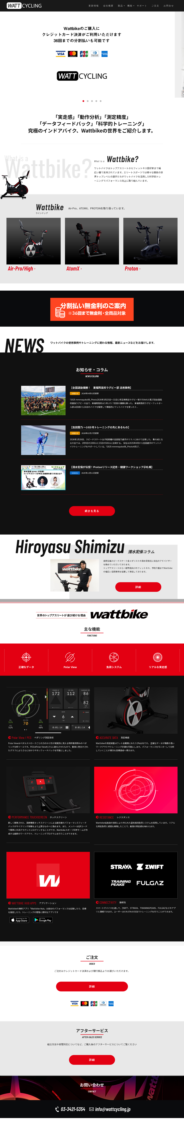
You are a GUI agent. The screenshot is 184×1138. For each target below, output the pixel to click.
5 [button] (100, 101)
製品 (120, 5)
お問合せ (169, 5)
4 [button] (96, 101)
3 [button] (92, 101)
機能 (130, 5)
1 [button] (83, 101)
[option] (92, 54)
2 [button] (87, 101)
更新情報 (94, 5)
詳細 (138, 587)
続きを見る (92, 510)
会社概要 (108, 5)
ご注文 (155, 5)
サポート (142, 5)
